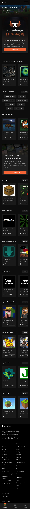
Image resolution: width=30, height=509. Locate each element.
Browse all (24, 91)
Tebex (17, 485)
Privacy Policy (5, 496)
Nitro (17, 488)
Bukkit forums (19, 459)
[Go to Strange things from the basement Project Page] (9, 286)
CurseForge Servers (20, 462)
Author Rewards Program (6, 477)
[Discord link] (12, 438)
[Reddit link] (18, 438)
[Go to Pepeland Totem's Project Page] (9, 255)
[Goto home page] (5, 2)
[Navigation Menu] (2, 2)
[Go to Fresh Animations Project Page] (9, 316)
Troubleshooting (20, 471)
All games (4, 446)
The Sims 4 (4, 454)
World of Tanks (5, 465)
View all (25, 180)
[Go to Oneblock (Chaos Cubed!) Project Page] (9, 407)
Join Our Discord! (20, 446)
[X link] (15, 438)
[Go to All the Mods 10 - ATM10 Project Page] (9, 346)
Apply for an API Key (7, 480)
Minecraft (4, 449)
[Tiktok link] (6, 438)
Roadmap (18, 457)
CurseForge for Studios (21, 483)
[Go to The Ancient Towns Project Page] (9, 75)
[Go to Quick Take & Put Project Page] (9, 194)
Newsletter (18, 454)
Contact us (18, 474)
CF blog (18, 452)
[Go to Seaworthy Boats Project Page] (9, 129)
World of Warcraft (6, 452)
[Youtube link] (9, 438)
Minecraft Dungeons (7, 462)
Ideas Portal (19, 449)
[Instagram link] (3, 438)
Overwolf (18, 480)
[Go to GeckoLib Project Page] (9, 377)
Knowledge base (20, 468)
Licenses (4, 498)
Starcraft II (4, 457)
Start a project (5, 471)
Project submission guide (8, 474)
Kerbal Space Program (7, 459)
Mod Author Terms (6, 501)
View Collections (15, 172)
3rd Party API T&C (6, 483)
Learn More (15, 49)
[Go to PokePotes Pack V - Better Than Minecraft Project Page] (9, 225)
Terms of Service (5, 493)
